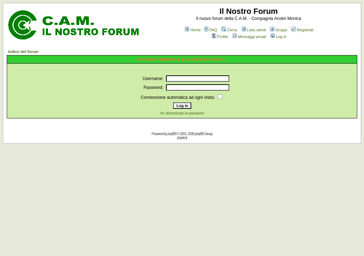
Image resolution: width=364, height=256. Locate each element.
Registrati (302, 30)
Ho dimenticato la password (182, 113)
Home (192, 30)
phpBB (171, 134)
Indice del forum (23, 51)
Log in (279, 36)
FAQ (210, 30)
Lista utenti (254, 30)
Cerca (229, 30)
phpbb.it (182, 138)
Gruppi (278, 30)
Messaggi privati (249, 36)
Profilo (220, 36)
